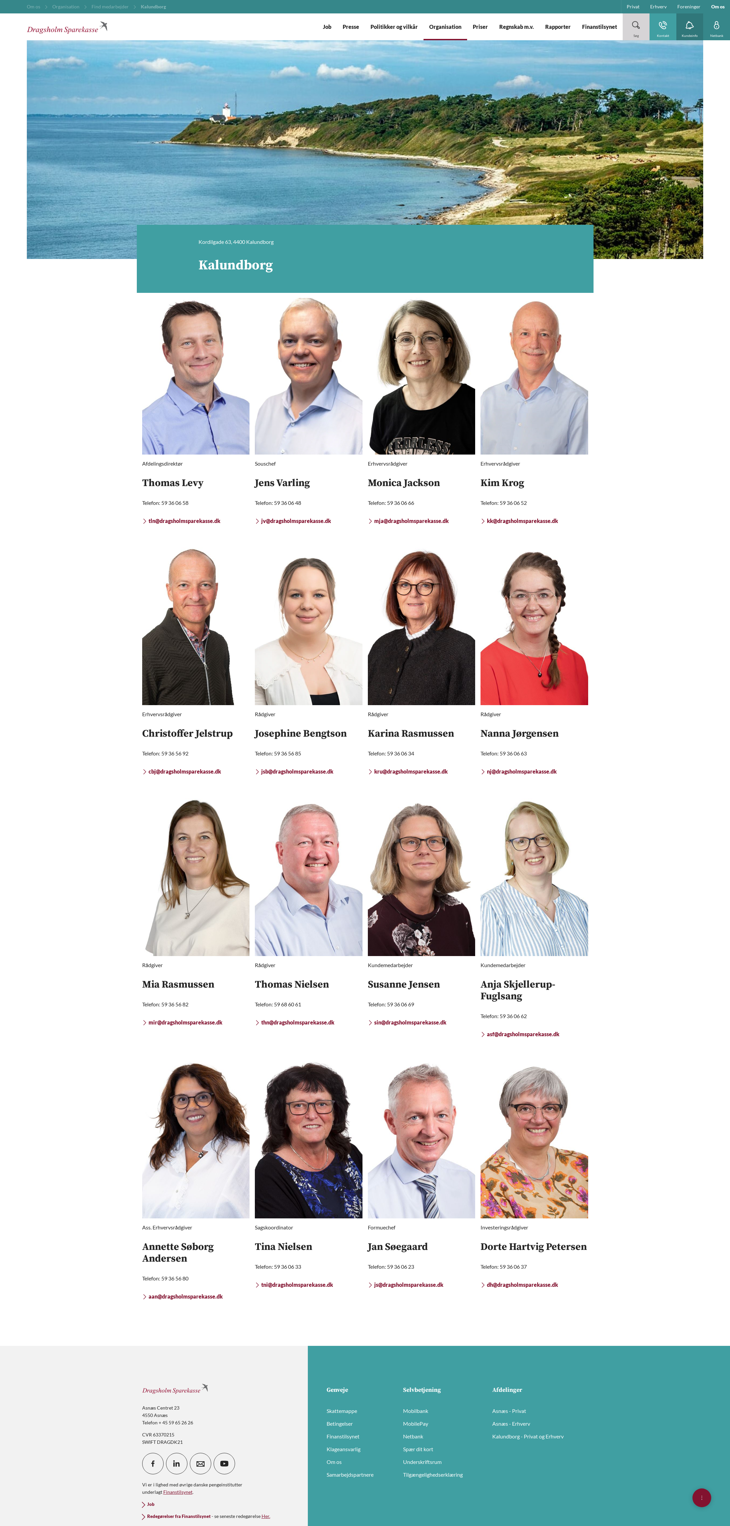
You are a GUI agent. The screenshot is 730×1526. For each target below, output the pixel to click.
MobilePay (415, 1423)
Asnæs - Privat (509, 1411)
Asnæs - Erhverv (511, 1423)
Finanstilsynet (343, 1436)
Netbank (413, 1436)
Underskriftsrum (422, 1462)
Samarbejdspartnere (350, 1474)
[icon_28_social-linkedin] (176, 1463)
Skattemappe (342, 1411)
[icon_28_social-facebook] (153, 1463)
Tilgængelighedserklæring (433, 1474)
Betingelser (340, 1423)
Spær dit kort (418, 1449)
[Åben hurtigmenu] (701, 1497)
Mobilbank (415, 1411)
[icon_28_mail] (200, 1463)
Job (151, 1504)
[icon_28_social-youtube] (224, 1463)
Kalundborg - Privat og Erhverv (528, 1436)
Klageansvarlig (343, 1449)
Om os (334, 1462)
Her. (266, 1516)
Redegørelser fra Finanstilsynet (179, 1516)
